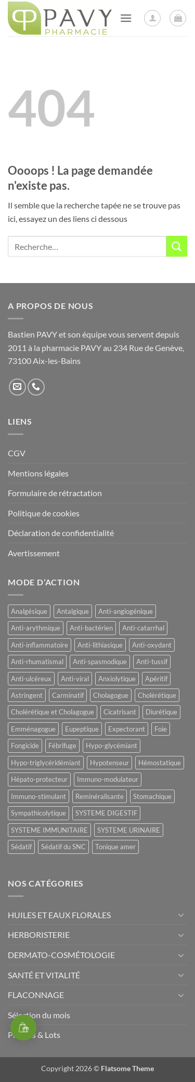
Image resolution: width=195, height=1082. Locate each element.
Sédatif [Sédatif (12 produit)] (21, 846)
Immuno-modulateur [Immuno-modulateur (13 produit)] (107, 779)
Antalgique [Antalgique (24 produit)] (73, 611)
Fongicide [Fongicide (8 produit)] (25, 745)
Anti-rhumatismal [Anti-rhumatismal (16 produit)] (37, 661)
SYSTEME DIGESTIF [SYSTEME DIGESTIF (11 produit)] (106, 813)
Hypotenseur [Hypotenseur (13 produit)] (109, 762)
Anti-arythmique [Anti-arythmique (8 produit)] (35, 628)
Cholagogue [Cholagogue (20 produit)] (110, 695)
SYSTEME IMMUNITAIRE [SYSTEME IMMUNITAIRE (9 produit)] (49, 830)
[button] (126, 18)
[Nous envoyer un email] (17, 387)
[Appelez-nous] (36, 387)
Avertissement (34, 553)
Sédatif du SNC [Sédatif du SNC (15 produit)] (63, 846)
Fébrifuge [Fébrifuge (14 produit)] (62, 745)
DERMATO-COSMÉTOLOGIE (61, 955)
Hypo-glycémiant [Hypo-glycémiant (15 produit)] (111, 745)
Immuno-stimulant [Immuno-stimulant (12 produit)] (38, 796)
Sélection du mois (39, 1015)
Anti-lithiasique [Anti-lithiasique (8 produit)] (100, 645)
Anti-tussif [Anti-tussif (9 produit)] (151, 661)
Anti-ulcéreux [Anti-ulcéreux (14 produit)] (31, 679)
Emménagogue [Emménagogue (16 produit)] (33, 729)
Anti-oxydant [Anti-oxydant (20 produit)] (152, 645)
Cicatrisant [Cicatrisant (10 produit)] (119, 712)
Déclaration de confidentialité (61, 533)
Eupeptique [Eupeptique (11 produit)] (82, 729)
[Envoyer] (176, 246)
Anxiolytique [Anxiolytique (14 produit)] (117, 679)
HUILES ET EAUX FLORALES (59, 915)
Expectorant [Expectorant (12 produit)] (126, 729)
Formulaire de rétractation (55, 493)
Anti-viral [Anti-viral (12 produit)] (75, 679)
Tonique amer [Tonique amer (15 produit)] (115, 846)
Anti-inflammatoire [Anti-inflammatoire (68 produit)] (39, 645)
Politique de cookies (44, 513)
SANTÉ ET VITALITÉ (44, 975)
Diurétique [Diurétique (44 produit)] (161, 712)
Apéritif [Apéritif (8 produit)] (156, 679)
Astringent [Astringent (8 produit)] (27, 695)
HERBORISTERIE (39, 934)
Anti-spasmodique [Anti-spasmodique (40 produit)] (100, 661)
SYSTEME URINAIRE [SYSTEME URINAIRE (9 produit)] (128, 830)
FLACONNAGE (36, 995)
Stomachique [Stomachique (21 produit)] (152, 796)
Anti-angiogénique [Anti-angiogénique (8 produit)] (125, 611)
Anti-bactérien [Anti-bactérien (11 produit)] (91, 628)
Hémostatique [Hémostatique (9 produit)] (159, 762)
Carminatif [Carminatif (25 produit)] (68, 695)
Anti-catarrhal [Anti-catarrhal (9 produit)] (143, 628)
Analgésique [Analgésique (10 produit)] (29, 611)
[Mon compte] (152, 18)
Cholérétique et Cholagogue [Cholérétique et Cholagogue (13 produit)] (52, 712)
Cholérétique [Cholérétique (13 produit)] (157, 695)
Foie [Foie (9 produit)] (160, 729)
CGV (16, 453)
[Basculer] (181, 914)
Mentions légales (38, 473)
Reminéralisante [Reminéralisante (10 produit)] (99, 796)
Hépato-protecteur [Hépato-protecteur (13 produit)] (39, 779)
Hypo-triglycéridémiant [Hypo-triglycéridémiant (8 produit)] (46, 762)
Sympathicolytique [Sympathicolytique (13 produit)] (38, 813)
